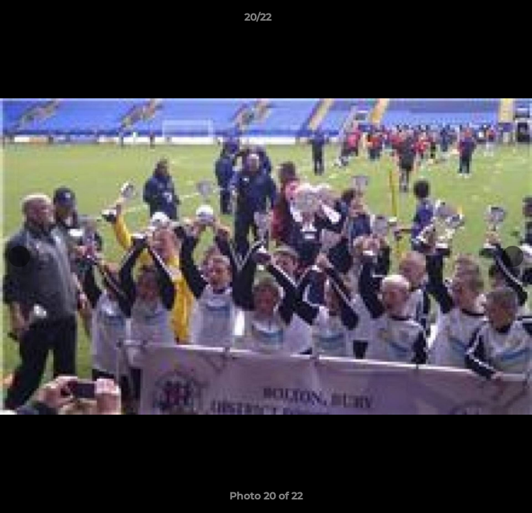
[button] (480, 20)
